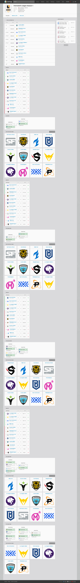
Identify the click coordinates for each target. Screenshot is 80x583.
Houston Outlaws (11, 149)
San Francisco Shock (10, 134)
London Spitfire (23, 149)
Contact (5, 581)
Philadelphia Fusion (48, 164)
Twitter (65, 581)
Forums (37, 1)
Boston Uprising (49, 134)
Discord (69, 581)
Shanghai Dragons (36, 149)
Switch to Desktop (14, 581)
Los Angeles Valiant (49, 149)
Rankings (52, 1)
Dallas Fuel (36, 134)
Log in (74, 1)
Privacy (9, 581)
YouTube (74, 581)
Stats (63, 1)
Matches (42, 1)
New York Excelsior (36, 164)
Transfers (58, 1)
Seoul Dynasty (23, 134)
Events (47, 1)
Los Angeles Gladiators (10, 164)
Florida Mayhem (23, 164)
